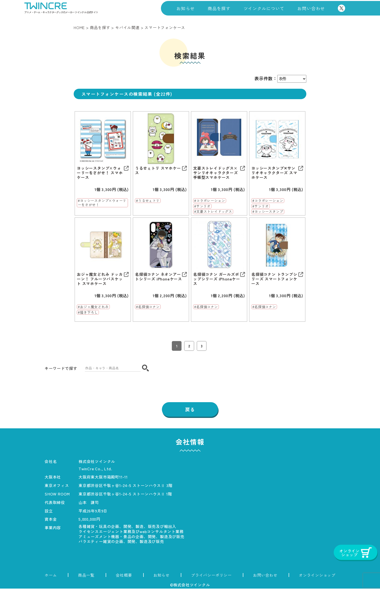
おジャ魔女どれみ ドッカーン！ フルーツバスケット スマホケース (100, 279)
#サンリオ (202, 206)
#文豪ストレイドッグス (213, 211)
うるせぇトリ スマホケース (158, 170)
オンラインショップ (317, 577)
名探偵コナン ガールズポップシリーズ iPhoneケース (216, 279)
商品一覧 (86, 577)
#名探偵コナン (148, 307)
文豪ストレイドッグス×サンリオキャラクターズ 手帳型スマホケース (215, 173)
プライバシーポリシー (211, 577)
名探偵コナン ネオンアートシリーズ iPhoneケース (158, 276)
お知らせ (185, 8)
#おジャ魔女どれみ (93, 307)
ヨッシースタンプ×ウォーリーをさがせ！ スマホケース (100, 173)
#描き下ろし (88, 312)
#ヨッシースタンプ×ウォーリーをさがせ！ (102, 203)
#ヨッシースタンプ (267, 211)
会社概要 (124, 577)
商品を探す (219, 8)
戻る (190, 412)
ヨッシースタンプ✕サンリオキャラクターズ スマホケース (274, 173)
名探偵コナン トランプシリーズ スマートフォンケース (274, 279)
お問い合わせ (311, 8)
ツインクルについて (264, 8)
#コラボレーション (209, 201)
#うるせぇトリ (148, 201)
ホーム (51, 577)
